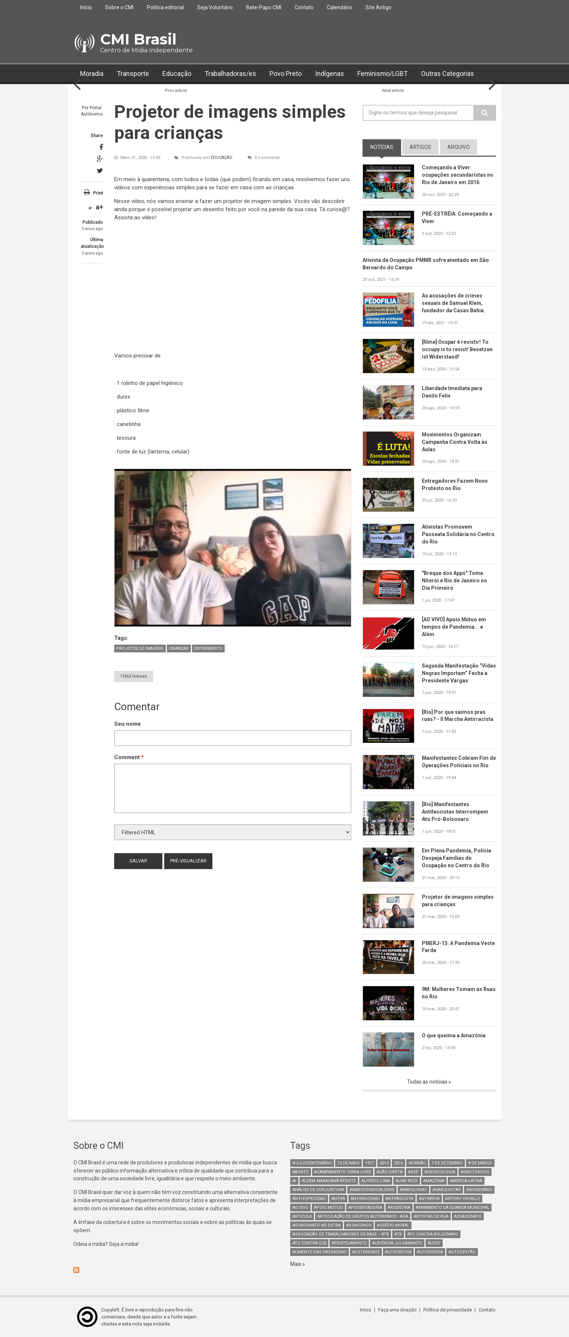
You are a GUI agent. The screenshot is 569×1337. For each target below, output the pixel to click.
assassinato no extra (316, 1225)
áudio (434, 1243)
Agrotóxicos (475, 1172)
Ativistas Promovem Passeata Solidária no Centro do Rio (458, 534)
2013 (384, 1163)
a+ (99, 207)
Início (86, 7)
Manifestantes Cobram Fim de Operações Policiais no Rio (459, 762)
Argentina (399, 1207)
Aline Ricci (407, 1180)
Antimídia (429, 1198)
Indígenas (329, 74)
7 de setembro (447, 1163)
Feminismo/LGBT (382, 74)
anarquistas (447, 1189)
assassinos (358, 1225)
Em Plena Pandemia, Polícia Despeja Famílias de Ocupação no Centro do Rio (456, 858)
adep (413, 1172)
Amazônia (433, 1180)
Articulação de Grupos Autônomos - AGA (362, 1216)
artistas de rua (431, 1216)
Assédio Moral (393, 1225)
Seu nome (127, 724)
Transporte (133, 74)
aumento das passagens (319, 1252)
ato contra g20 (309, 1243)
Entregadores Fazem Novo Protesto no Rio (455, 484)
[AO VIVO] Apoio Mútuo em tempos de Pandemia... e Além (454, 626)
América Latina (466, 1180)
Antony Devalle (462, 1198)
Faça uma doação (397, 1309)
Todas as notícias (428, 1082)
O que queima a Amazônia (454, 1035)
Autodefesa (430, 1252)
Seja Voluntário (215, 7)
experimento (208, 648)
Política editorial (165, 7)
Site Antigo (378, 7)
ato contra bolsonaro (432, 1234)
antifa (338, 1198)
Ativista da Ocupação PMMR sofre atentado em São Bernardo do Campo (426, 263)
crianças (179, 648)
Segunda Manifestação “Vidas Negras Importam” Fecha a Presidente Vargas (455, 673)
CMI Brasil (138, 39)
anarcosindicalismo (372, 1189)
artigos (420, 147)
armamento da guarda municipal (452, 1207)
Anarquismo (413, 1189)
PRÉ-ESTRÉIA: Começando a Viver (457, 217)
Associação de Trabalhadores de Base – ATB (340, 1234)
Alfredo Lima (375, 1180)
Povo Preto (285, 74)
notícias (381, 147)
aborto (300, 1172)
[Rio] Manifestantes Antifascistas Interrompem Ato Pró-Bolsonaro (455, 811)
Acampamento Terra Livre (342, 1172)
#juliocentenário (312, 1163)
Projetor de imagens (139, 648)
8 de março (480, 1163)
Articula (302, 1216)
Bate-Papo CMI (263, 7)
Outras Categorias (448, 74)
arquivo (458, 147)
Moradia (91, 74)
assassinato (468, 1216)
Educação (176, 74)
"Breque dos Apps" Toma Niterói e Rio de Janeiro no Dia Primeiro (454, 580)
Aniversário (479, 1189)
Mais (296, 1264)
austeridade (366, 1252)
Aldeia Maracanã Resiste (329, 1180)
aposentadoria (365, 1207)
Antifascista (399, 1198)
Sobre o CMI (119, 7)
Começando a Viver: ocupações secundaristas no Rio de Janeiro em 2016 (457, 174)
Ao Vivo (300, 1207)
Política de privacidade (448, 1309)
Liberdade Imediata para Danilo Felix (452, 392)
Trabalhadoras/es (230, 74)
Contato (304, 7)
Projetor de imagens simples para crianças (458, 900)
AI (294, 1180)
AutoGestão (462, 1252)
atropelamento (349, 1243)
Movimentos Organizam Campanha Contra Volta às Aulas (454, 442)
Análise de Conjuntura (318, 1189)
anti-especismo (309, 1198)
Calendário (339, 7)
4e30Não (417, 1163)
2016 (398, 1163)
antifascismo (365, 1198)
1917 (369, 1163)
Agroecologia (439, 1172)
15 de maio (348, 1163)
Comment (129, 757)
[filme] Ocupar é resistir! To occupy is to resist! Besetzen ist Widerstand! (457, 349)
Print (98, 193)
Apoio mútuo (328, 1207)
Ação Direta (390, 1172)
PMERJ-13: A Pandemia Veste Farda (458, 947)
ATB (398, 1234)
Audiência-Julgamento (397, 1243)
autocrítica (398, 1252)
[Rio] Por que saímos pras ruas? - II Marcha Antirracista (458, 715)
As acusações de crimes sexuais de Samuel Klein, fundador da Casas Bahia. (453, 303)
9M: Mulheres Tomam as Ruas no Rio (452, 993)
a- (91, 207)
